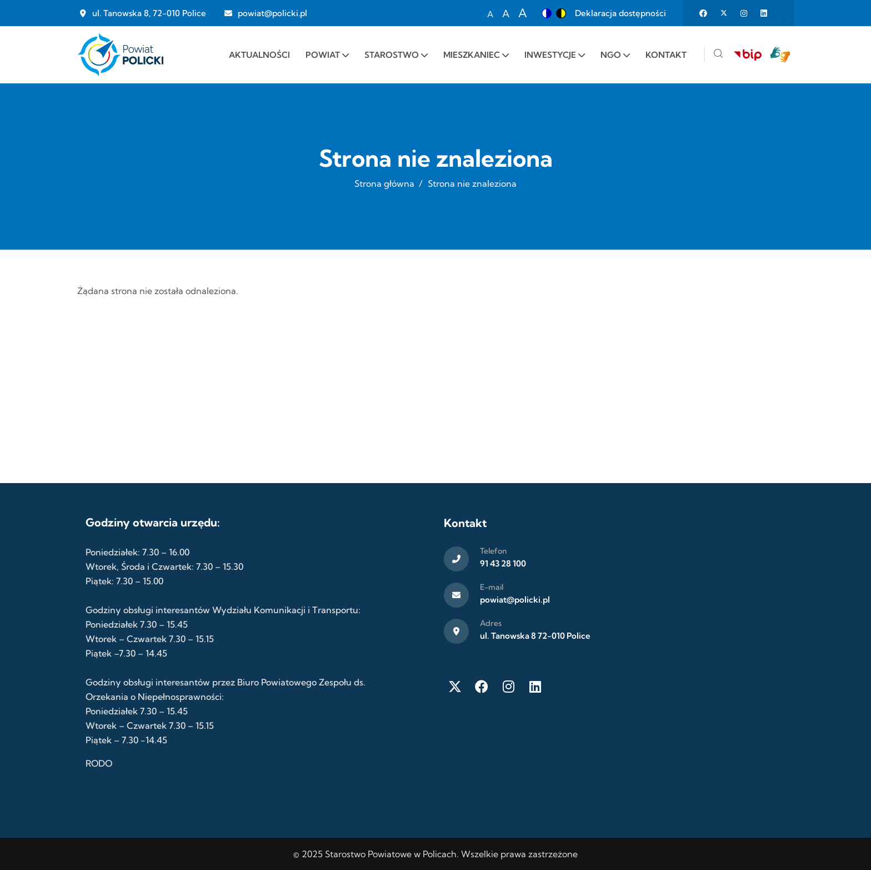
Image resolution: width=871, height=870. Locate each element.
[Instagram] (508, 686)
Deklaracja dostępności (620, 13)
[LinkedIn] (535, 686)
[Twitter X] (455, 686)
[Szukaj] (718, 55)
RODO (99, 763)
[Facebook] (481, 686)
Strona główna (384, 183)
